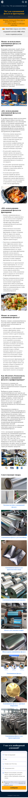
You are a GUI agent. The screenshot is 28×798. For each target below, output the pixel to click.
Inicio (4, 6)
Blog (8, 6)
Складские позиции (13, 783)
